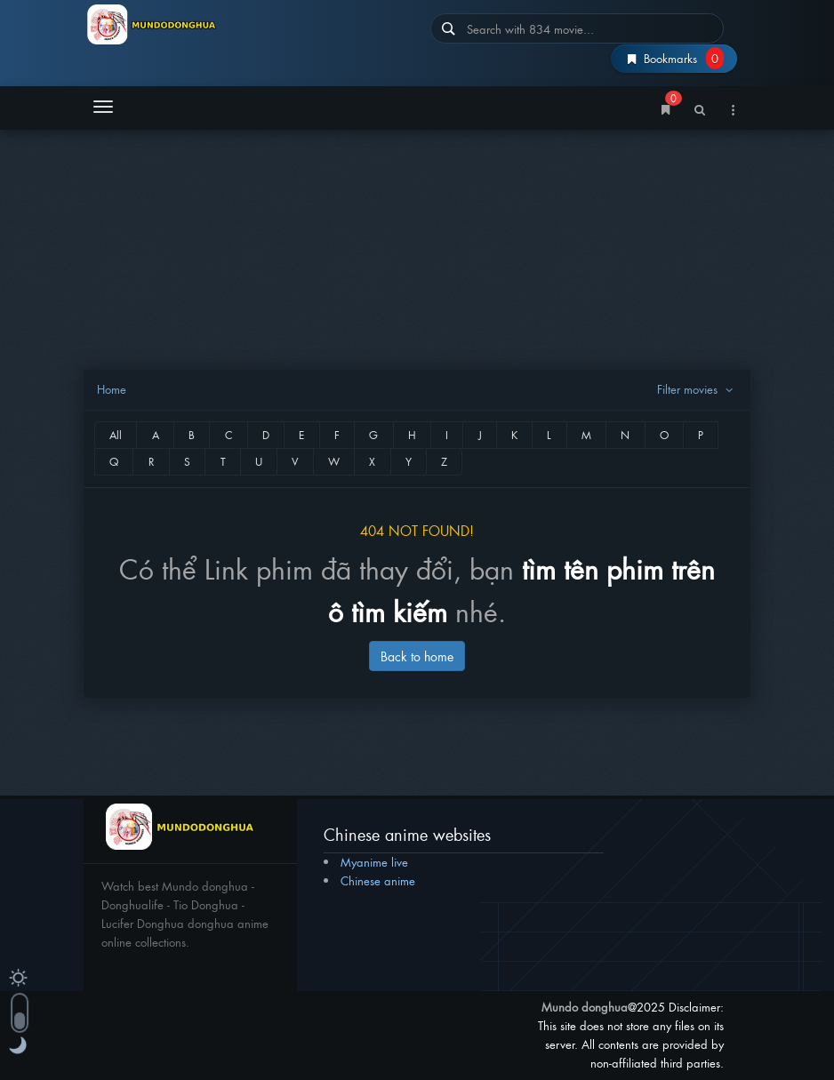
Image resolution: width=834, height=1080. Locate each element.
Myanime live (374, 861)
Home (111, 388)
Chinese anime (378, 880)
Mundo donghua (584, 1006)
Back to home (417, 655)
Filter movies (697, 388)
